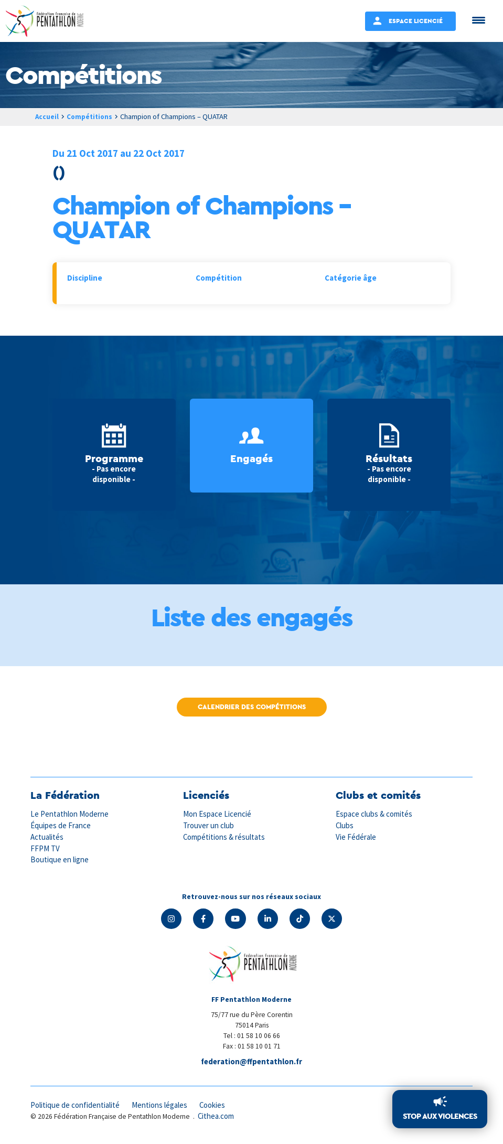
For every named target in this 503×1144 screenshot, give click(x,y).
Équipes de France (60, 825)
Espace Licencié (416, 20)
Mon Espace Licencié (217, 814)
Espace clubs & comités (374, 814)
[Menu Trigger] (478, 19)
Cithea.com (217, 1117)
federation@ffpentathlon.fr (252, 1062)
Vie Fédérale (356, 836)
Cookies (215, 1106)
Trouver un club (208, 825)
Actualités (47, 836)
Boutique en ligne (59, 859)
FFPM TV (45, 847)
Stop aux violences (440, 1116)
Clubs (345, 825)
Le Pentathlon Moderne (70, 814)
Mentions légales (161, 1106)
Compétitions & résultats (225, 836)
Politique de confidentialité (75, 1106)
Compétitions (91, 116)
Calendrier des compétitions (252, 706)
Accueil (47, 116)
